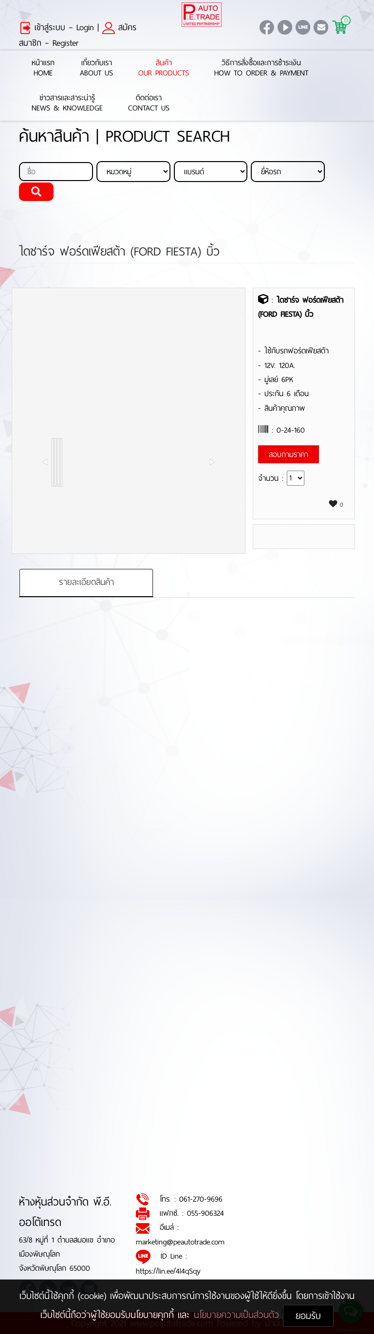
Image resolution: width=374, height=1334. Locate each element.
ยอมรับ (308, 1316)
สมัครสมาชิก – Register (77, 35)
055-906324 (205, 1213)
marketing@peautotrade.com (180, 1241)
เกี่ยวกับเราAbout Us (96, 68)
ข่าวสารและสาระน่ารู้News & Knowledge (67, 103)
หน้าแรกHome (43, 68)
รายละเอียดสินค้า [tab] (86, 582)
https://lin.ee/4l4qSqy (168, 1271)
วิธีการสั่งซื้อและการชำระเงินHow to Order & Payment (261, 68)
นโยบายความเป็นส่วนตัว (238, 1315)
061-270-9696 (201, 1199)
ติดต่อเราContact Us (148, 103)
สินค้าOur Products (163, 68)
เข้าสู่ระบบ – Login (56, 27)
